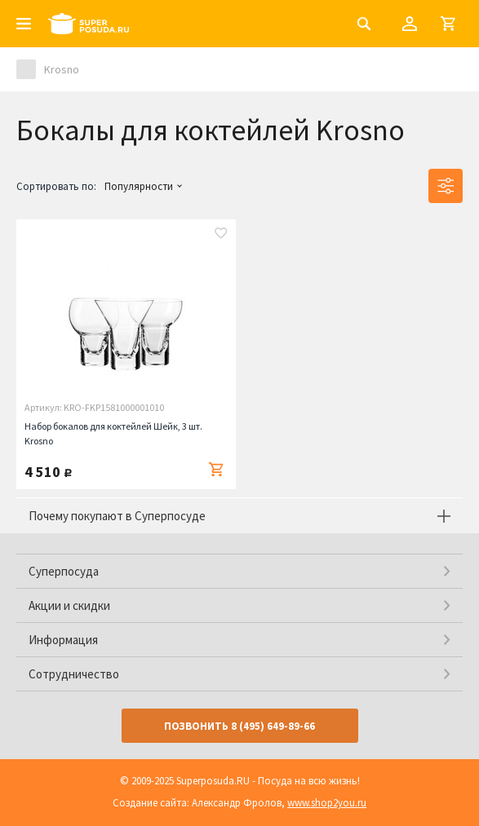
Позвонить (239, 726)
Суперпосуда (64, 571)
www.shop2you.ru (326, 803)
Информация (63, 639)
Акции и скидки (69, 605)
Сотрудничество (74, 674)
